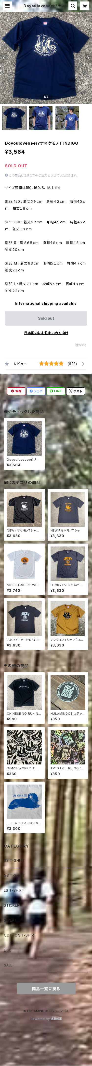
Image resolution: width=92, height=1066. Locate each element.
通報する (81, 345)
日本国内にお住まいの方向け (46, 333)
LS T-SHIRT (14, 890)
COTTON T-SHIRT (20, 935)
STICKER (12, 905)
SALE (8, 965)
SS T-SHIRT (14, 860)
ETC (7, 950)
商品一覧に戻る (46, 988)
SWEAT (10, 920)
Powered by (46, 1019)
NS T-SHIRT (14, 875)
